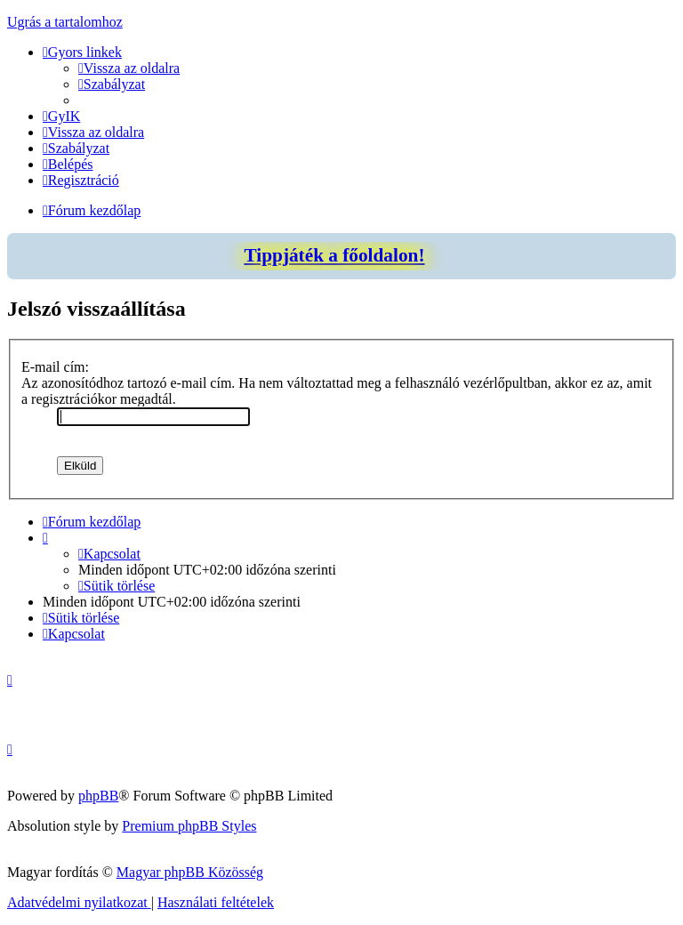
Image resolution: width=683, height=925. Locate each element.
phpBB (98, 795)
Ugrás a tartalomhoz (65, 21)
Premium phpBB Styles (189, 825)
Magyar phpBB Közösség (190, 872)
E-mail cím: (55, 366)
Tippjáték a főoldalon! (334, 255)
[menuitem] (129, 68)
